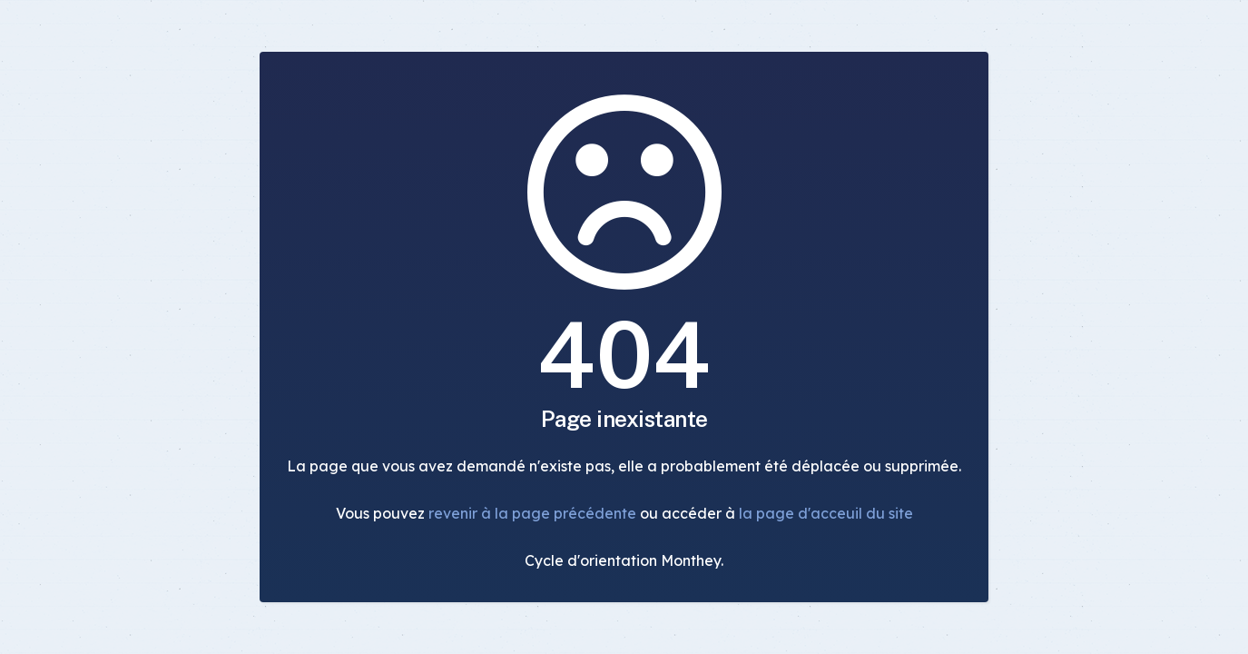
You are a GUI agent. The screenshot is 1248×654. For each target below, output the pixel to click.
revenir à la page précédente (532, 513)
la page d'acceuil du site (826, 513)
